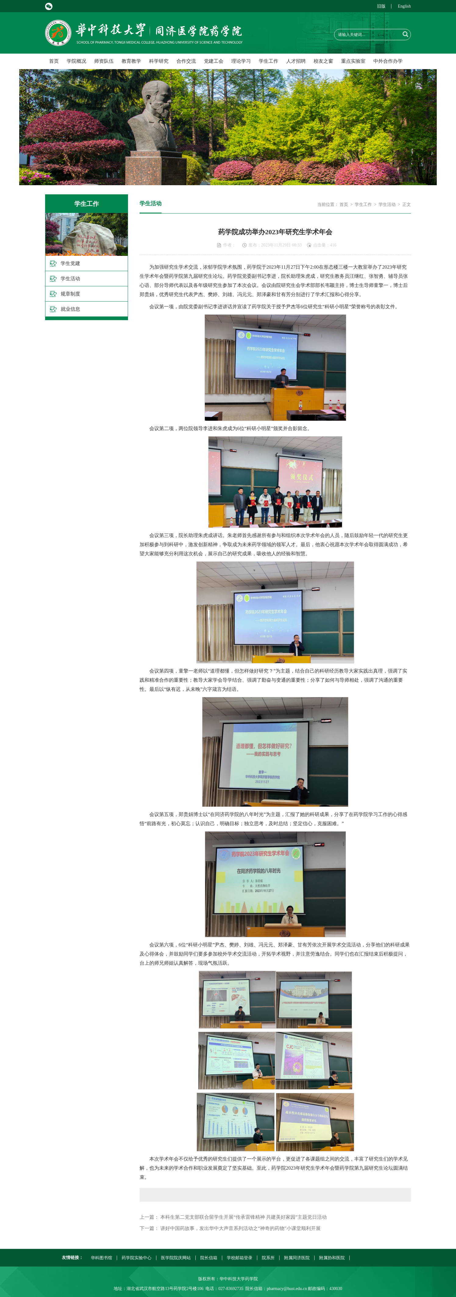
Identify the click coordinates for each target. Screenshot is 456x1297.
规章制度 (70, 293)
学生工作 (268, 61)
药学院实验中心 (136, 1258)
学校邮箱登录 (239, 1258)
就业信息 (70, 309)
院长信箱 (208, 1258)
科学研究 (159, 61)
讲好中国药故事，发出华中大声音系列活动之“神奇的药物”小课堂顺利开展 (240, 1228)
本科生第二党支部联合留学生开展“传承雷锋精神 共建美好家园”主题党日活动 (243, 1217)
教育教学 (131, 61)
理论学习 (241, 61)
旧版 (381, 6)
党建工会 (213, 61)
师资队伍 (104, 61)
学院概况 (76, 61)
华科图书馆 (101, 1258)
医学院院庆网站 (176, 1258)
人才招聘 (296, 61)
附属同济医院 (297, 1258)
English (404, 6)
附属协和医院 (332, 1258)
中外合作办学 (388, 61)
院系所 (268, 1258)
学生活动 (70, 278)
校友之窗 (323, 61)
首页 (54, 61)
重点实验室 (353, 61)
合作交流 (186, 61)
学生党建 (70, 263)
